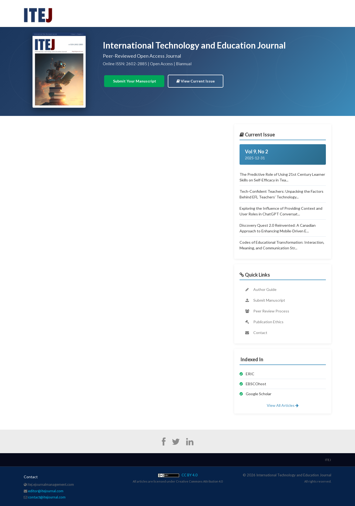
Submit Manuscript (264, 300)
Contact (255, 332)
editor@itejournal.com (45, 491)
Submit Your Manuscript (134, 81)
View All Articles (283, 405)
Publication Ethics (264, 321)
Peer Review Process (266, 311)
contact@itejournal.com (47, 497)
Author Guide (260, 289)
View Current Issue (195, 81)
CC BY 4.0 (177, 475)
